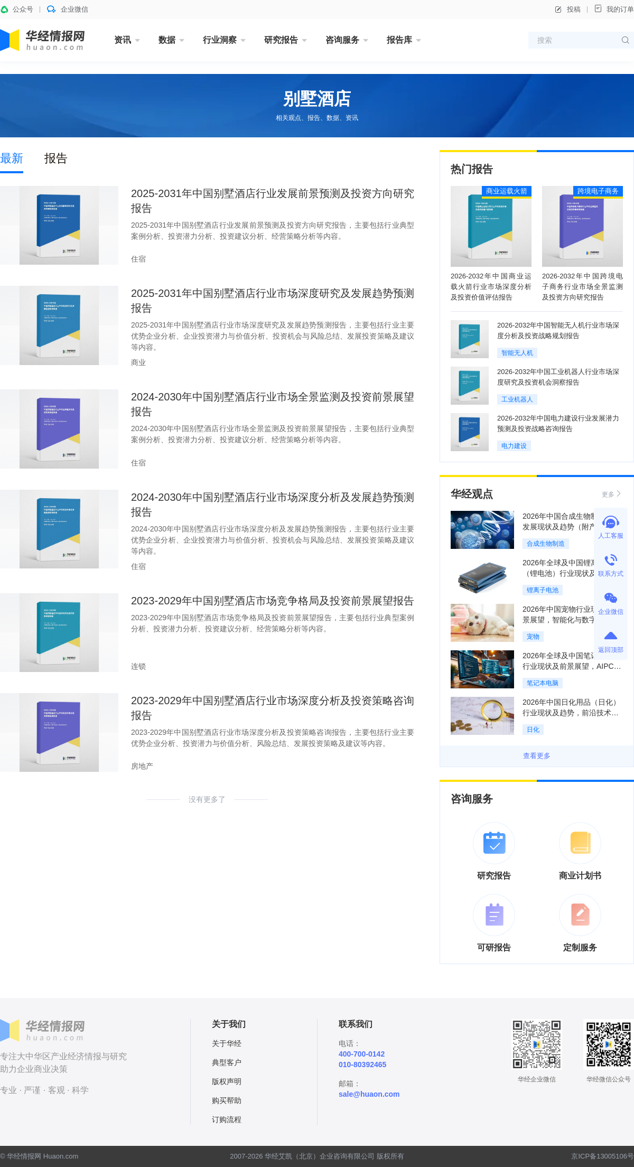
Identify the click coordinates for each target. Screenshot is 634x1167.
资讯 (122, 39)
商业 (138, 362)
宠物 (533, 636)
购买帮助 (226, 1100)
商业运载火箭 (506, 191)
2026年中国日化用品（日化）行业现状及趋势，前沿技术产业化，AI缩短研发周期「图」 (571, 712)
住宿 (138, 259)
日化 (533, 729)
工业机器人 (517, 399)
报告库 (399, 39)
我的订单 (614, 8)
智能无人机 (517, 353)
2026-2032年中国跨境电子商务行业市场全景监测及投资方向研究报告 (582, 286)
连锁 (138, 666)
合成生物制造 (546, 543)
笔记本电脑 (542, 683)
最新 (11, 158)
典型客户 (226, 1062)
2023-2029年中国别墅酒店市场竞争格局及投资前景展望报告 (272, 600)
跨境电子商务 (598, 191)
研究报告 (281, 39)
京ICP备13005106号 (602, 1156)
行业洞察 (220, 39)
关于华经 (226, 1043)
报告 (56, 158)
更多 (612, 493)
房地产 (142, 766)
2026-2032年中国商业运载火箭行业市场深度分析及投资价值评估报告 (491, 286)
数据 (166, 39)
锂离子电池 (542, 590)
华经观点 (472, 494)
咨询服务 (342, 39)
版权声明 (226, 1081)
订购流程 (226, 1119)
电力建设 (514, 446)
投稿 (567, 9)
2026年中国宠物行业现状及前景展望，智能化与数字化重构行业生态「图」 (571, 619)
